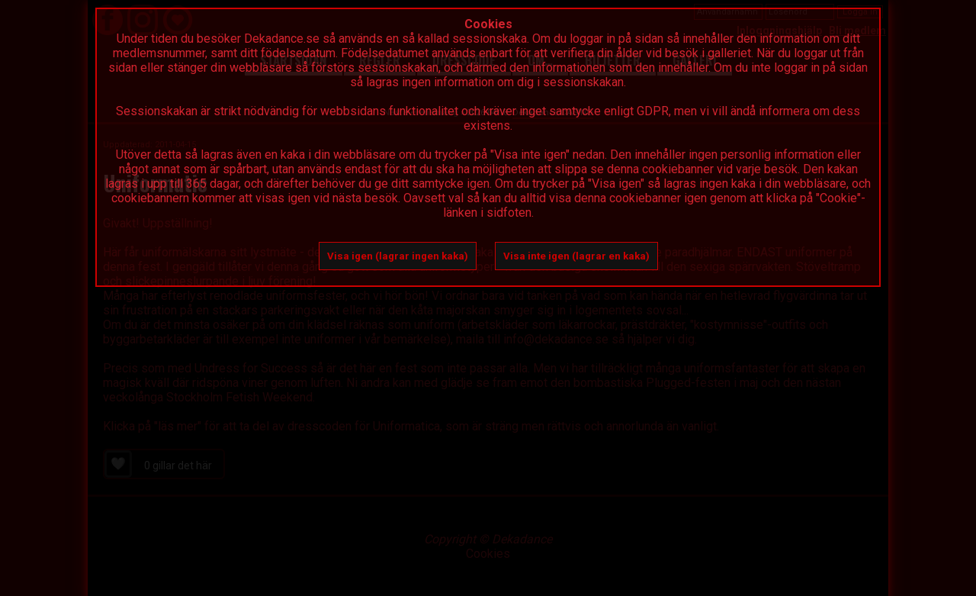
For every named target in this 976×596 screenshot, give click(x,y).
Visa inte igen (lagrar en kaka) (576, 256)
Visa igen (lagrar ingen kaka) (397, 256)
